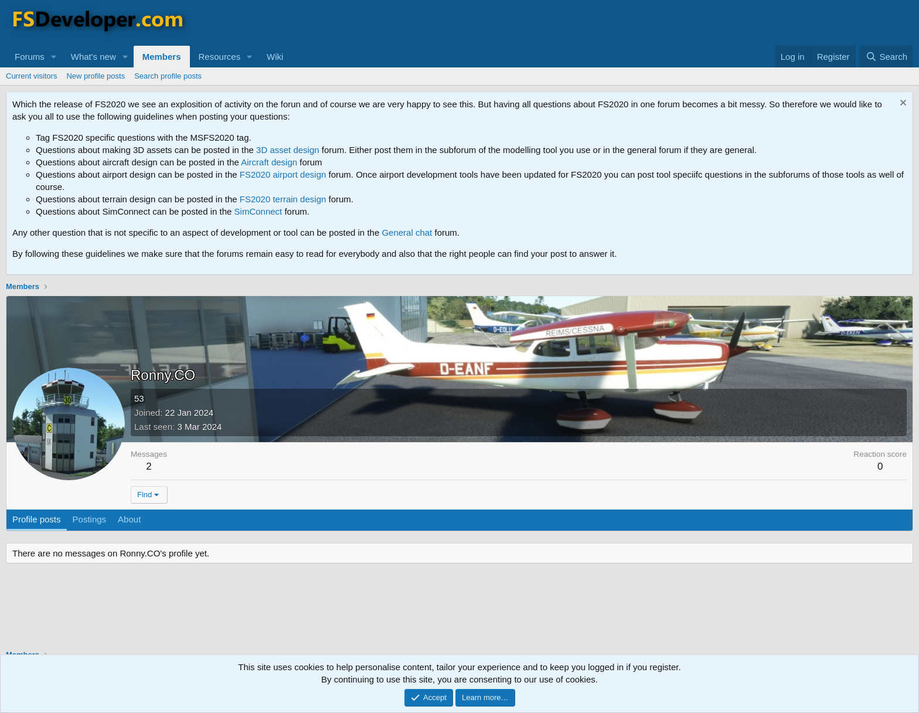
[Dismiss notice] (902, 104)
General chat (407, 232)
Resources (220, 57)
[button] (54, 56)
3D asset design (287, 150)
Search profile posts (168, 76)
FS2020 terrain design (283, 199)
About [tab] (129, 519)
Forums (30, 57)
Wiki (275, 57)
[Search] (886, 56)
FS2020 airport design (283, 174)
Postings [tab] (90, 519)
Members (161, 57)
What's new (93, 57)
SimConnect (258, 211)
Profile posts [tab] (36, 519)
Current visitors (31, 76)
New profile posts (95, 76)
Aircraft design (269, 162)
